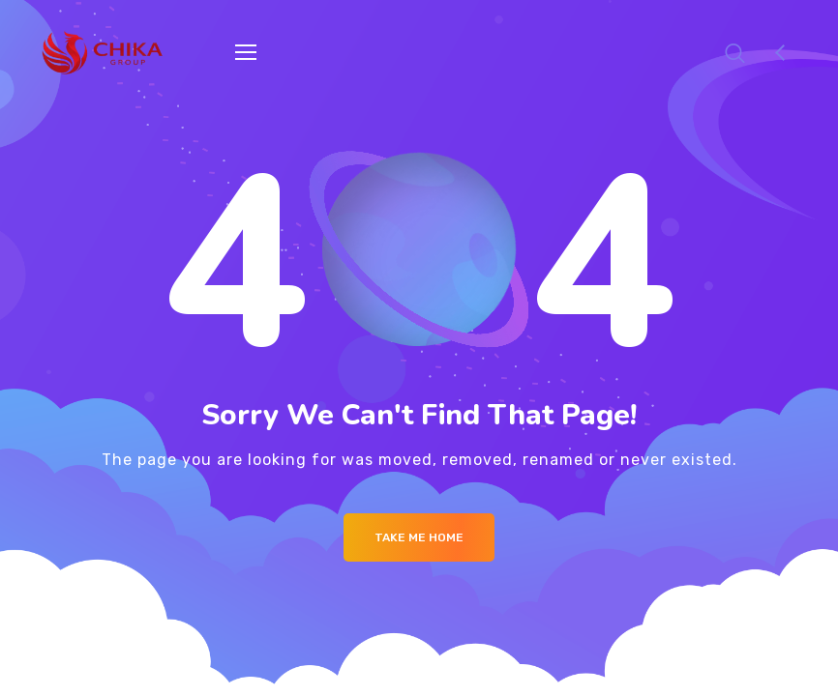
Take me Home (419, 537)
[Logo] (103, 52)
